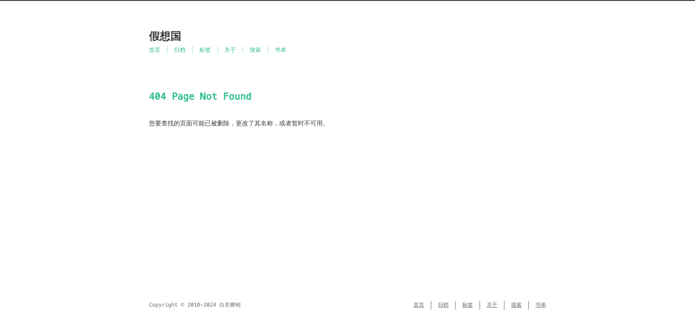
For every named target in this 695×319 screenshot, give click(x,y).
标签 (205, 50)
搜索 (255, 50)
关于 (230, 50)
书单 (280, 50)
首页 (154, 50)
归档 (180, 50)
